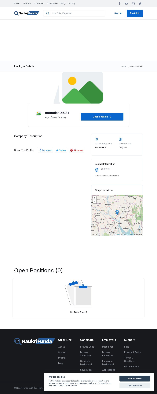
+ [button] (94, 198)
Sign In (118, 13)
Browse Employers (107, 354)
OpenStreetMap (128, 235)
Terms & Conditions (129, 359)
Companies (53, 3)
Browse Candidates (85, 354)
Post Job (134, 13)
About (61, 346)
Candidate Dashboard (86, 363)
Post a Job (108, 346)
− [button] (94, 201)
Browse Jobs (87, 346)
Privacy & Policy (132, 352)
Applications (108, 369)
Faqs (126, 346)
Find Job (27, 3)
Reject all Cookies (134, 385)
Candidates (39, 3)
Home (17, 3)
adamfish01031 (57, 113)
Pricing (72, 3)
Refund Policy (131, 366)
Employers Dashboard (108, 363)
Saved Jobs (86, 369)
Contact (62, 352)
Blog (63, 3)
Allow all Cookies (135, 379)
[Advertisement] (78, 40)
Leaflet (118, 235)
